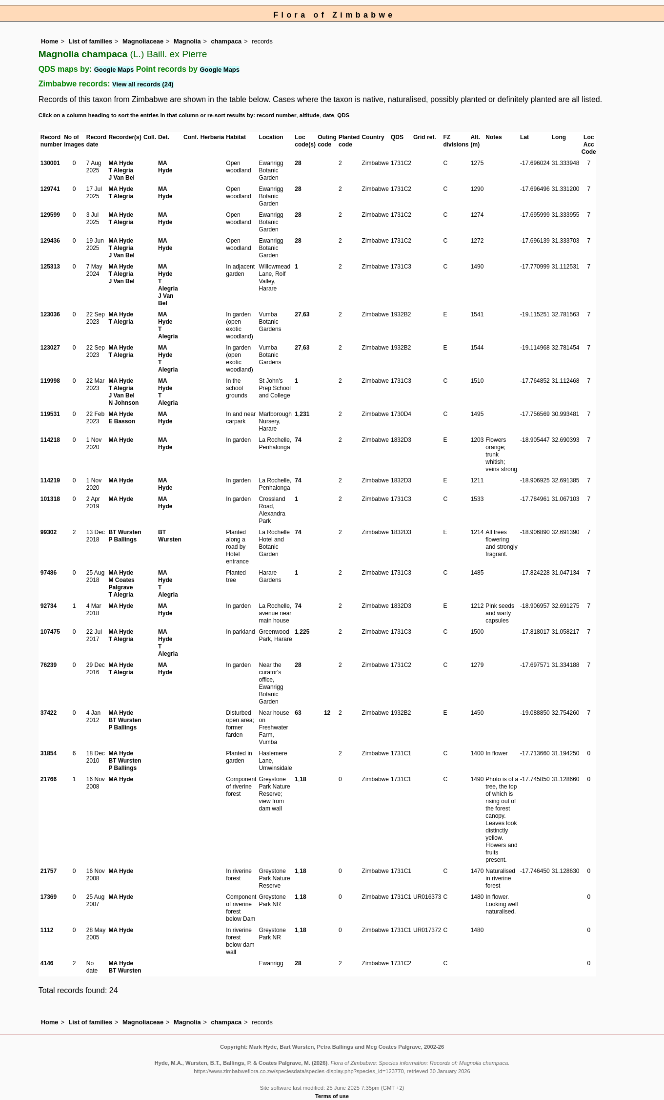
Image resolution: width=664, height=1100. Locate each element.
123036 (50, 314)
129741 (50, 189)
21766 (48, 779)
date (328, 115)
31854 (48, 753)
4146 (47, 963)
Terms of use (332, 1096)
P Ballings (122, 539)
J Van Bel (121, 177)
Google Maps (114, 69)
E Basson (121, 421)
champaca (226, 41)
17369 (48, 896)
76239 (48, 665)
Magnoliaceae (142, 41)
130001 (50, 163)
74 (298, 439)
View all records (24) (143, 84)
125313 (50, 266)
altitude (310, 115)
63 (306, 314)
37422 (48, 712)
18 (303, 779)
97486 (48, 572)
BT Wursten (124, 532)
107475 (50, 631)
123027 (50, 347)
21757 (48, 871)
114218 (50, 439)
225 (304, 631)
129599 (50, 214)
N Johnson (123, 402)
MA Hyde (120, 163)
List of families (90, 41)
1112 (47, 930)
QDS (343, 115)
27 (298, 314)
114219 (50, 480)
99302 (48, 532)
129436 (50, 240)
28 (298, 163)
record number (276, 115)
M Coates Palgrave (121, 584)
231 (304, 414)
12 (327, 712)
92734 (48, 605)
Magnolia (187, 41)
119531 (50, 414)
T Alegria (120, 170)
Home (50, 41)
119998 (50, 380)
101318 (50, 499)
